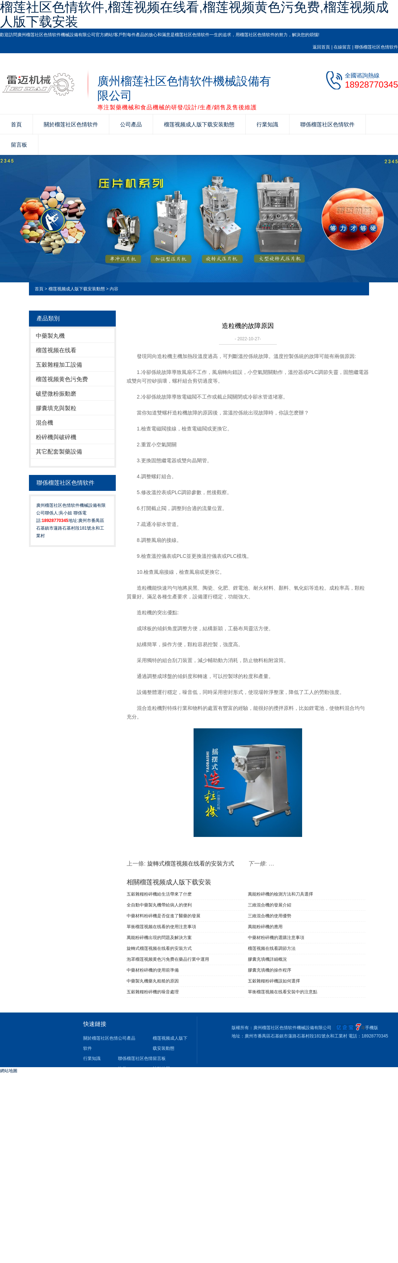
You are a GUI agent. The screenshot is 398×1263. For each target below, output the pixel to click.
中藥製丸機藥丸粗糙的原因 (153, 981)
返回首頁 (321, 47)
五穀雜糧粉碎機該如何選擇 (274, 981)
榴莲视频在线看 (56, 350)
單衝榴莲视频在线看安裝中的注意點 (282, 991)
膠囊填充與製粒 (56, 408)
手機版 (371, 1027)
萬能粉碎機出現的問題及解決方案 (159, 937)
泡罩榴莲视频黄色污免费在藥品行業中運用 (168, 959)
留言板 (19, 145)
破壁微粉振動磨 (56, 394)
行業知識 (267, 124)
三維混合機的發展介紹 (269, 905)
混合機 (44, 423)
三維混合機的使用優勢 (269, 915)
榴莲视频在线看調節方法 (272, 948)
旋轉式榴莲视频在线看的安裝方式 (190, 863)
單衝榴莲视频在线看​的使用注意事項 (161, 926)
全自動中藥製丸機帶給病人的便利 (159, 905)
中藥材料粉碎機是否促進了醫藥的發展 (163, 915)
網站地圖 (8, 1070)
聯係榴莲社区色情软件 (376, 47)
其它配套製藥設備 (59, 452)
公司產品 (131, 124)
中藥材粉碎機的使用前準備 (153, 970)
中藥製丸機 (50, 336)
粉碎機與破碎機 (56, 437)
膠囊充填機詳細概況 (267, 959)
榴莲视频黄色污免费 (62, 379)
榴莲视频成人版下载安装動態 (199, 124)
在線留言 (342, 47)
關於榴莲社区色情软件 (71, 124)
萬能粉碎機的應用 (265, 926)
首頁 (16, 124)
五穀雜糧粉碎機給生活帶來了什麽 (159, 894)
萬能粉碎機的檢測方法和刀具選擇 (280, 894)
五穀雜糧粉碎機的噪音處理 (153, 991)
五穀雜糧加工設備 (59, 365)
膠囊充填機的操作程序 (269, 970)
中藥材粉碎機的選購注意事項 (276, 937)
